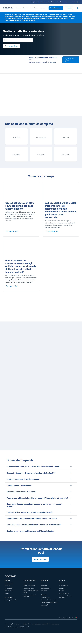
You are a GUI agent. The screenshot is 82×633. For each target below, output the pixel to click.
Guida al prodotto (45, 597)
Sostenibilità (16, 155)
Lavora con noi (63, 585)
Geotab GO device (9, 583)
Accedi (65, 2)
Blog (33, 2)
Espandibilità (66, 155)
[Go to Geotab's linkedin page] (71, 624)
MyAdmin (61, 590)
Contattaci (32, 20)
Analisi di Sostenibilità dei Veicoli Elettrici (31, 591)
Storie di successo (45, 588)
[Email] (18, 40)
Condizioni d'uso (55, 624)
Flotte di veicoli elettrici (28, 588)
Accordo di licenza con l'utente (40, 624)
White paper (44, 585)
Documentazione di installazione (49, 602)
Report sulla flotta (27, 583)
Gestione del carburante (29, 585)
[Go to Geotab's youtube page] (75, 624)
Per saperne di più (12, 231)
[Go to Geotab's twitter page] (67, 624)
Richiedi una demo (56, 8)
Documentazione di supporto (48, 600)
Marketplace (57, 2)
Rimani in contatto (64, 593)
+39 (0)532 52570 (22, 20)
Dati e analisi (8, 590)
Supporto (49, 2)
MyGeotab (7, 585)
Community (40, 2)
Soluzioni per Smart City (11, 600)
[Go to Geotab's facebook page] (63, 624)
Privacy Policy (9, 624)
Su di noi (61, 583)
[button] (41, 467)
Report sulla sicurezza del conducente (29, 595)
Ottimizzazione (41, 138)
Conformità (41, 155)
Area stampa (44, 590)
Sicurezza (65, 137)
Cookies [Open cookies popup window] (18, 624)
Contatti (68, 8)
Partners (7, 593)
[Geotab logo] (7, 8)
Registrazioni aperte (69, 60)
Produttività (16, 137)
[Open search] (77, 8)
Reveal (73, 18)
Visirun (66, 18)
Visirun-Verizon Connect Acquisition (65, 596)
